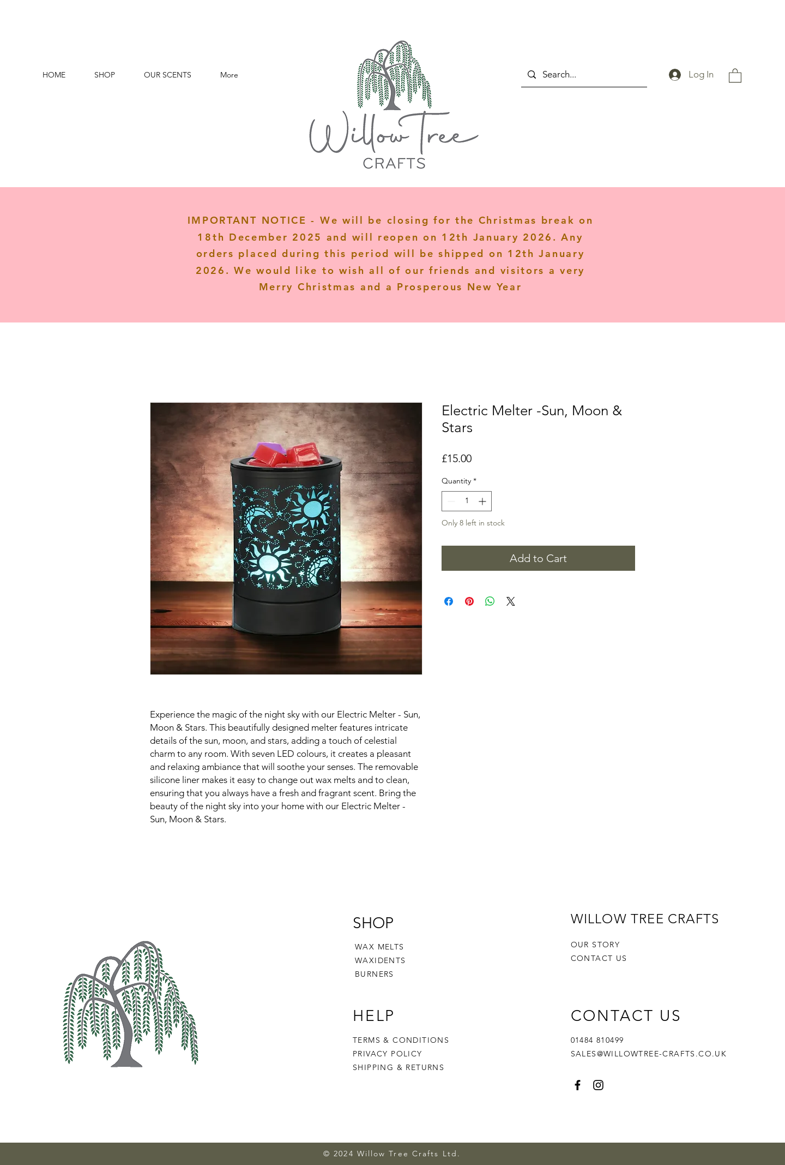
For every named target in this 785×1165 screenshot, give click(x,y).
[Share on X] (510, 601)
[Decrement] (450, 501)
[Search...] (583, 74)
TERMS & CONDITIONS (401, 1040)
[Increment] (483, 501)
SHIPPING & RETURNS (398, 1067)
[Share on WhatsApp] (490, 601)
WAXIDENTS (380, 960)
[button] (735, 75)
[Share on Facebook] (448, 601)
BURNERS (374, 974)
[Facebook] (577, 1085)
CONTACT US (599, 958)
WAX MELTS (379, 947)
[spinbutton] (466, 501)
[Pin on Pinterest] (469, 601)
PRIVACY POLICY (389, 1054)
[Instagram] (598, 1085)
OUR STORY (595, 944)
